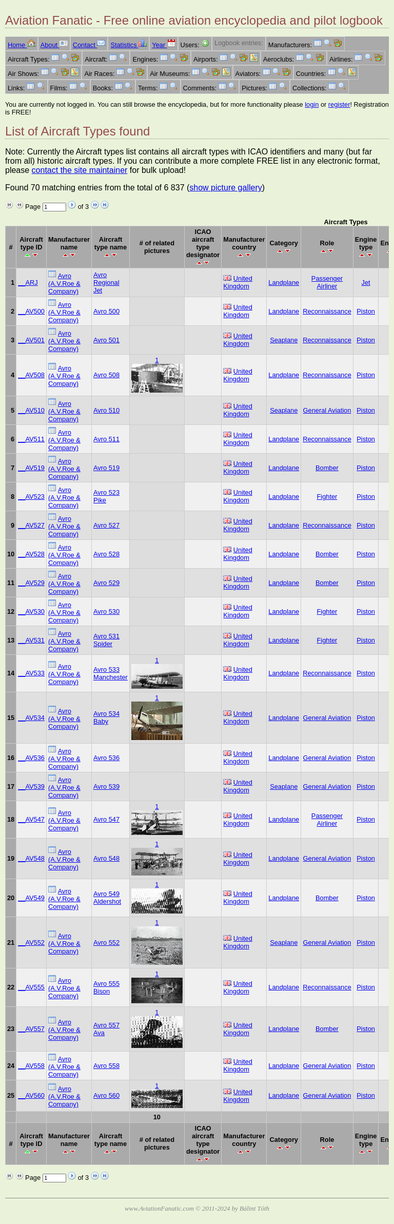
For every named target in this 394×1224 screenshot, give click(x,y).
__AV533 (31, 673)
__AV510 (31, 410)
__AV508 (31, 375)
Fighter (327, 496)
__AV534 (31, 718)
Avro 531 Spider (106, 640)
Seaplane (284, 340)
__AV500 (31, 311)
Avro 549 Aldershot (107, 897)
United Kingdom (237, 282)
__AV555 (31, 987)
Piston (366, 311)
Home (21, 45)
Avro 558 (106, 1066)
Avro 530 (106, 611)
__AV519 (31, 468)
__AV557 (31, 1029)
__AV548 (31, 858)
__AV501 (31, 340)
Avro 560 (106, 1095)
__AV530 (31, 611)
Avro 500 (106, 311)
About (54, 45)
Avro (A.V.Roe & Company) (64, 283)
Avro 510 (106, 410)
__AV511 (31, 439)
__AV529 (31, 583)
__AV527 (31, 525)
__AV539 (31, 786)
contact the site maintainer (80, 170)
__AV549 (31, 898)
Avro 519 (106, 468)
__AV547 (31, 819)
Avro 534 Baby (106, 717)
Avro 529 (106, 583)
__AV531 (31, 640)
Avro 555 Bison (106, 987)
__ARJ (27, 282)
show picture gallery (225, 187)
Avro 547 (106, 819)
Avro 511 (106, 439)
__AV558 (31, 1066)
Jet (366, 282)
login (312, 104)
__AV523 (31, 496)
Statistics (128, 45)
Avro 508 (106, 375)
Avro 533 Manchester (110, 673)
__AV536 (31, 758)
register (339, 104)
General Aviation (327, 410)
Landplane (283, 282)
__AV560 (31, 1095)
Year (163, 45)
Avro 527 (106, 525)
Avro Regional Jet (106, 282)
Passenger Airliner (327, 282)
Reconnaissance (327, 311)
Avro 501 (106, 340)
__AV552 (31, 942)
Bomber (327, 468)
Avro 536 (106, 758)
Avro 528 (106, 554)
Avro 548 (106, 858)
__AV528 (31, 554)
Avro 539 (106, 786)
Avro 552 (106, 942)
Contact (89, 45)
